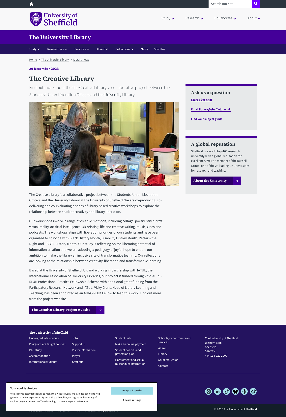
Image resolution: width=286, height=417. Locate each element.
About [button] (252, 18)
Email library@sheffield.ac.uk (211, 109)
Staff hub (77, 362)
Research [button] (192, 18)
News (144, 49)
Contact (163, 366)
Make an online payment (130, 344)
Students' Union (168, 360)
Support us (78, 344)
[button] (35, 49)
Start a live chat (201, 99)
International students (43, 362)
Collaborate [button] (223, 18)
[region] (81, 396)
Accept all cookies (132, 390)
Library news (81, 59)
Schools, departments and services (174, 340)
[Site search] (256, 4)
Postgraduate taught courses (47, 344)
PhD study (35, 350)
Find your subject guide (206, 119)
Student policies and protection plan (128, 352)
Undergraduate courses (44, 338)
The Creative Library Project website (61, 309)
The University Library (60, 37)
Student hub (122, 338)
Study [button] (165, 18)
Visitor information (84, 350)
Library (162, 354)
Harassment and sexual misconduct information (130, 362)
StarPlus (159, 49)
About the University (210, 180)
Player (76, 356)
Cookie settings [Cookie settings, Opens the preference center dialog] (132, 400)
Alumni (162, 348)
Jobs (75, 338)
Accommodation (39, 356)
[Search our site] (230, 4)
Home (33, 59)
